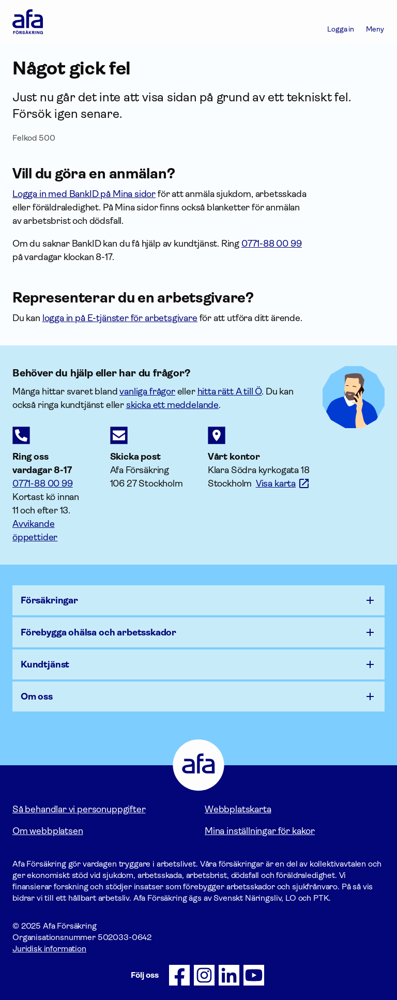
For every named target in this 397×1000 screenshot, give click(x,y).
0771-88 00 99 (42, 483)
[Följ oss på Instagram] (204, 975)
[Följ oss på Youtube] (253, 975)
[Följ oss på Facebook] (179, 975)
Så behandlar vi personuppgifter (78, 809)
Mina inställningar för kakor (260, 831)
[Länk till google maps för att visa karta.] (283, 483)
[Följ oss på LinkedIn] (229, 975)
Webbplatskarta (238, 809)
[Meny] (375, 21)
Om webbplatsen (47, 831)
